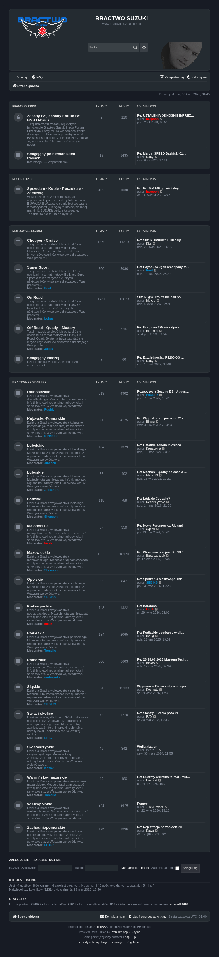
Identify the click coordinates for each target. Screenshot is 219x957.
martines (152, 330)
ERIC (48, 737)
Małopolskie (37, 526)
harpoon (152, 119)
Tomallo (50, 650)
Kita (148, 243)
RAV (149, 716)
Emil (47, 288)
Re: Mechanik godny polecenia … (162, 472)
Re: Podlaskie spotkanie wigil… (160, 632)
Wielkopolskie (39, 804)
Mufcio (150, 300)
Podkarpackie (39, 606)
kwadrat (151, 780)
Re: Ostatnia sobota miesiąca (159, 445)
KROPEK (51, 436)
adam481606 (179, 904)
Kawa (150, 830)
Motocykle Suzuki (27, 231)
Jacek (48, 348)
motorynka (52, 677)
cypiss (150, 529)
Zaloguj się (19, 859)
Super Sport (37, 267)
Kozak (49, 768)
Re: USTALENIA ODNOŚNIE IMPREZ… (165, 115)
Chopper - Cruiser (43, 240)
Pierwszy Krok (24, 106)
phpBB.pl (131, 937)
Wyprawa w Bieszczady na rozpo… (163, 686)
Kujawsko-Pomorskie (46, 418)
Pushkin (50, 409)
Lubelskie (35, 445)
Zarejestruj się (47, 859)
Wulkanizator (147, 746)
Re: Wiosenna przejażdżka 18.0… (161, 552)
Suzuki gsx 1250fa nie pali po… (160, 297)
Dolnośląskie (38, 392)
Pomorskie (36, 660)
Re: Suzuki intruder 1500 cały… (160, 240)
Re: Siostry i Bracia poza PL (158, 713)
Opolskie (35, 579)
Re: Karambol (147, 605)
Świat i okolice (40, 713)
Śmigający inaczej (43, 358)
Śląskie (33, 686)
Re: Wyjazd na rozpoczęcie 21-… (161, 418)
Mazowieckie (38, 552)
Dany (149, 157)
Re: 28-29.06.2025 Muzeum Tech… (162, 659)
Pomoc (142, 803)
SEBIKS (50, 597)
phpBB (101, 926)
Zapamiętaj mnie (165, 867)
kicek (48, 543)
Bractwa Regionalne (29, 382)
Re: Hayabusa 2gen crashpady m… (163, 267)
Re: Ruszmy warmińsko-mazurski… (163, 777)
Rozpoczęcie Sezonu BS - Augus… (163, 391)
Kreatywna (153, 448)
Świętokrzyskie (40, 747)
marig (150, 636)
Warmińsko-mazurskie (47, 777)
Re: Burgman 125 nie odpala (158, 327)
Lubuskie (35, 472)
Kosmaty (152, 689)
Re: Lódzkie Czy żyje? (153, 498)
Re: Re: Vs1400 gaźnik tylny (158, 188)
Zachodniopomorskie (46, 827)
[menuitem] (37, 77)
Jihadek (50, 463)
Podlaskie (36, 633)
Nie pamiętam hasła (135, 867)
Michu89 (152, 475)
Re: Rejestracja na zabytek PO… (161, 827)
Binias (150, 421)
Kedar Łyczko (155, 502)
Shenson (51, 516)
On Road (35, 297)
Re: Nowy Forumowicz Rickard (160, 525)
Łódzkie (34, 499)
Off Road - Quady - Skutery (51, 328)
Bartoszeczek (155, 555)
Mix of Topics (22, 179)
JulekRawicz (154, 807)
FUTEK (49, 845)
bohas (49, 318)
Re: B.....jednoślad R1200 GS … (160, 357)
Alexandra (52, 489)
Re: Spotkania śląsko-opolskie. (160, 579)
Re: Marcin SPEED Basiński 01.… (162, 153)
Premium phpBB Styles (125, 932)
